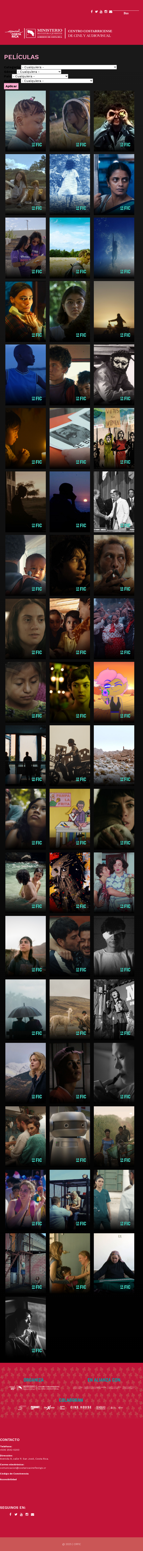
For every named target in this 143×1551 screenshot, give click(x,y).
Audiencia (12, 81)
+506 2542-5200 (9, 1449)
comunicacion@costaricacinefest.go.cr (23, 1468)
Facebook (91, 12)
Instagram (106, 12)
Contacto (110, 12)
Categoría (12, 67)
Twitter (96, 12)
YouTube (101, 12)
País (7, 76)
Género (10, 72)
